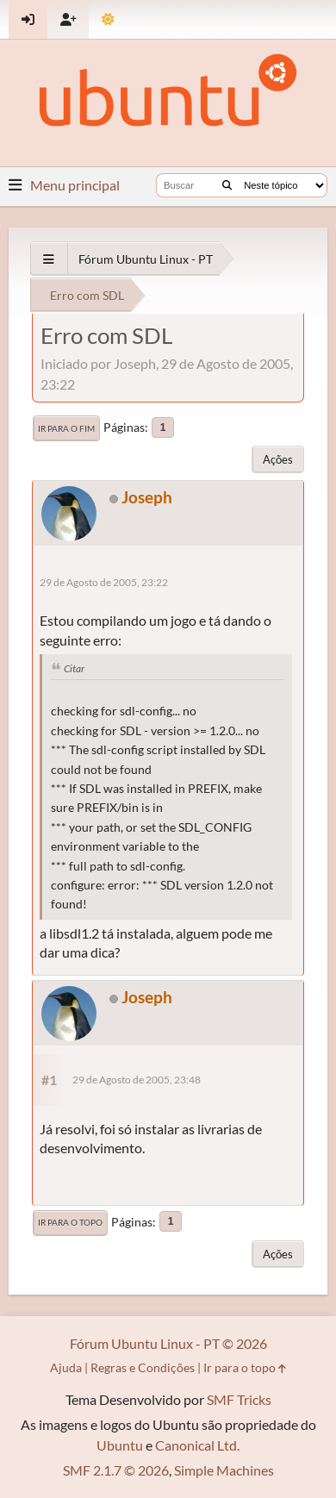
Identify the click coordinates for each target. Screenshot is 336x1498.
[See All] (48, 259)
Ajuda (66, 1367)
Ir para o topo (70, 1222)
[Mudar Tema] (108, 19)
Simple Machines (224, 1470)
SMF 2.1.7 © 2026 (116, 1470)
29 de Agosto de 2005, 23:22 (104, 582)
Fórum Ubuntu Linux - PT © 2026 (168, 1343)
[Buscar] (227, 185)
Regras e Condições (142, 1367)
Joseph (146, 497)
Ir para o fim (66, 428)
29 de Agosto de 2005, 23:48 (136, 1079)
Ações (278, 459)
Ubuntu (119, 1445)
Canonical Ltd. (197, 1445)
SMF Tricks (239, 1399)
